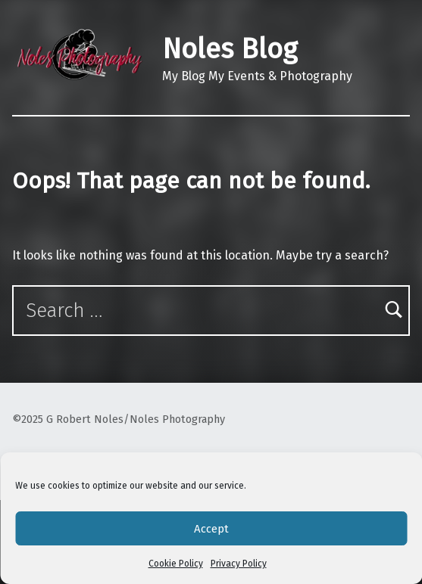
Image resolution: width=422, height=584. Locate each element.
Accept (211, 529)
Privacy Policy (239, 563)
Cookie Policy (175, 563)
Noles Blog (229, 49)
